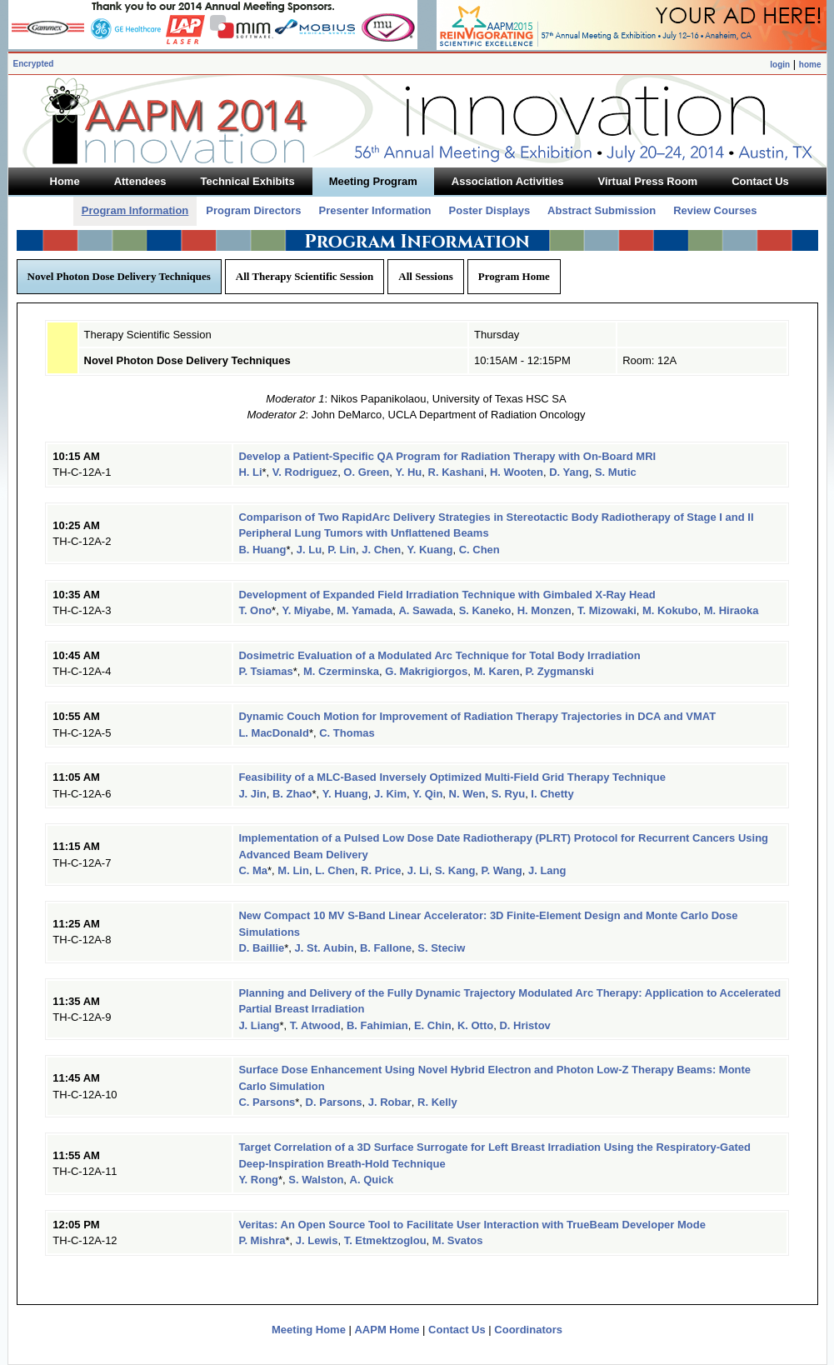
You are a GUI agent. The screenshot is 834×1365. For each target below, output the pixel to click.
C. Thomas (346, 733)
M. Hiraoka (731, 610)
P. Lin (341, 549)
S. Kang (455, 870)
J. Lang (547, 870)
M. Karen (496, 671)
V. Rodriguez (304, 472)
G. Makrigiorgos (426, 671)
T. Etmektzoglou (385, 1240)
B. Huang (262, 549)
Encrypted (33, 63)
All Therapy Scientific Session (305, 276)
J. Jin (252, 794)
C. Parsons (266, 1102)
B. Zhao (292, 794)
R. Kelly (437, 1102)
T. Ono (255, 610)
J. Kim (390, 794)
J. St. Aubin (324, 948)
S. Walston (315, 1179)
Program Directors (253, 210)
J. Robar (390, 1102)
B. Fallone (386, 948)
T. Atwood (315, 1025)
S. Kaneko (485, 610)
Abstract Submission (601, 210)
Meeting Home (309, 1329)
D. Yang (568, 472)
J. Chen (381, 549)
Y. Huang (345, 794)
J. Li (418, 870)
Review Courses (715, 210)
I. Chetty (552, 794)
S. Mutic (616, 472)
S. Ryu (508, 794)
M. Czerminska (341, 671)
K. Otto (475, 1025)
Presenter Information (374, 210)
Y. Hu (409, 472)
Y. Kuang (429, 549)
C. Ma (252, 870)
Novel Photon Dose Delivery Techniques (119, 276)
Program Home (514, 276)
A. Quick (372, 1179)
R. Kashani (456, 472)
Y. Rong (258, 1179)
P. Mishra (261, 1240)
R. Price (381, 870)
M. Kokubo (669, 610)
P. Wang (502, 870)
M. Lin (293, 870)
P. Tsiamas (265, 671)
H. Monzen (544, 610)
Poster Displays (490, 210)
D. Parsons (334, 1102)
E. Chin (433, 1025)
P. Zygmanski (560, 671)
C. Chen (479, 549)
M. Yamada (364, 610)
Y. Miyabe (306, 610)
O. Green (366, 472)
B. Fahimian (377, 1025)
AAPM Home (386, 1329)
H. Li (250, 472)
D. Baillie (261, 948)
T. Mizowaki (607, 610)
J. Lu (309, 549)
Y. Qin (427, 794)
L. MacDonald (273, 733)
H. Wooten (516, 472)
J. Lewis (317, 1240)
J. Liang (258, 1025)
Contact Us (457, 1329)
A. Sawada (425, 610)
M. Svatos (457, 1240)
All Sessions (425, 276)
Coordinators (528, 1329)
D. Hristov (524, 1025)
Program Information (135, 210)
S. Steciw (441, 948)
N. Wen (467, 794)
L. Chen (335, 870)
